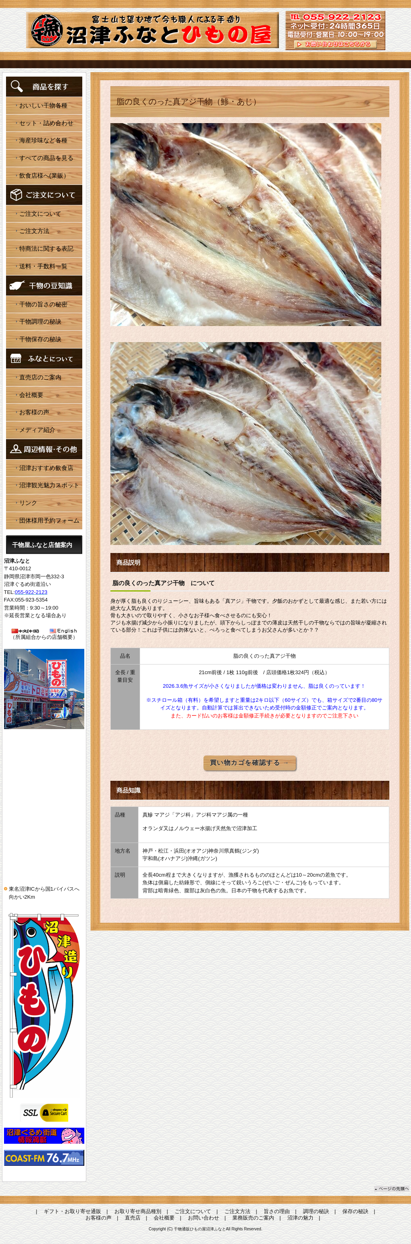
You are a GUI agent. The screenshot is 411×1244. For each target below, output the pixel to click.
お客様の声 (34, 412)
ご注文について (40, 213)
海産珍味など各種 (43, 140)
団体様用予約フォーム (49, 520)
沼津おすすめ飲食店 (46, 467)
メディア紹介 (37, 429)
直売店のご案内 (40, 377)
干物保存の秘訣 (40, 339)
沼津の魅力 (300, 1218)
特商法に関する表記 (46, 248)
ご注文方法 (34, 230)
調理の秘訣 (316, 1211)
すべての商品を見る (46, 157)
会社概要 (31, 394)
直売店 (132, 1218)
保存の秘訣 (355, 1211)
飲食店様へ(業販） (44, 175)
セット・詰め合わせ (46, 123)
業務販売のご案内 (253, 1218)
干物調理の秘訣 (40, 321)
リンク (28, 502)
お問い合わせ (203, 1218)
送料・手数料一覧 (43, 266)
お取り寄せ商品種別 (137, 1211)
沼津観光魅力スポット (49, 485)
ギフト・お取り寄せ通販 (72, 1211)
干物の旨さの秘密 (43, 304)
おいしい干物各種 (43, 105)
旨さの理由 (277, 1211)
